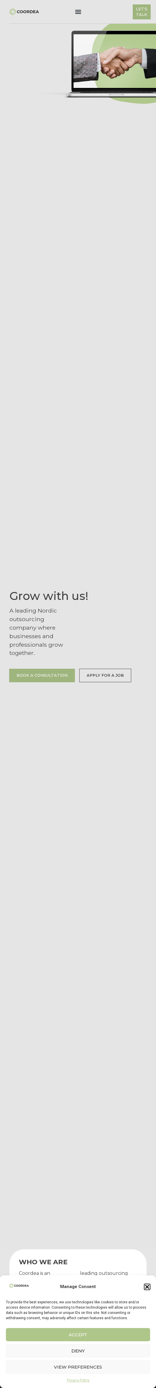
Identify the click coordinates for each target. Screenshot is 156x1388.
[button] (147, 1287)
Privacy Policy (78, 1380)
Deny (78, 1351)
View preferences (78, 1367)
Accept (78, 1334)
